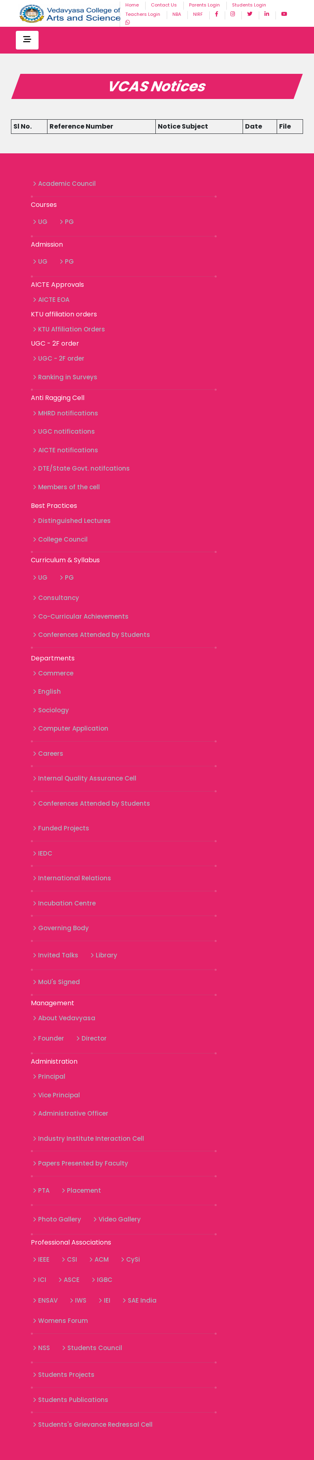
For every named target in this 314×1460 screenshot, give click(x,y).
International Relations (72, 878)
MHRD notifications (65, 413)
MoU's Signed (56, 982)
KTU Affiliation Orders (69, 329)
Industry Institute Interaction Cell (88, 1138)
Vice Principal (56, 1095)
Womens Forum (60, 1320)
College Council (60, 539)
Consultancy (56, 597)
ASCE (69, 1279)
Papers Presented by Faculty (80, 1163)
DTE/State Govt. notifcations (81, 468)
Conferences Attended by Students (91, 634)
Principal (49, 1076)
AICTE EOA (51, 299)
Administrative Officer (70, 1113)
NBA (176, 14)
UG (40, 221)
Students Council (92, 1348)
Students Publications (70, 1399)
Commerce (53, 673)
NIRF (198, 14)
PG (67, 221)
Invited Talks (55, 955)
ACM (99, 1259)
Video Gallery (117, 1219)
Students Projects (64, 1374)
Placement (81, 1190)
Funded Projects (61, 828)
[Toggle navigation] (27, 40)
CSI (69, 1259)
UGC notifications (64, 431)
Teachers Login (142, 14)
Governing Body (61, 928)
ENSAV (45, 1300)
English (47, 691)
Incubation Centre (64, 903)
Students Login (249, 5)
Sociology (51, 710)
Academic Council (64, 183)
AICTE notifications (65, 450)
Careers (48, 753)
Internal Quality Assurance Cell (84, 778)
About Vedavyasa (64, 1018)
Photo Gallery (57, 1219)
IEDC (42, 853)
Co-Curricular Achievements (81, 616)
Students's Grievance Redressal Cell (93, 1424)
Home (132, 5)
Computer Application (70, 728)
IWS (78, 1300)
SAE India (140, 1300)
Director (91, 1038)
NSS (41, 1348)
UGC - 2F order (58, 358)
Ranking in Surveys (65, 377)
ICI (39, 1279)
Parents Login (204, 5)
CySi (130, 1259)
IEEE (41, 1259)
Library (103, 955)
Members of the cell (66, 487)
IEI (104, 1300)
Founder (48, 1038)
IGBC (102, 1279)
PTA (41, 1190)
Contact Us (164, 5)
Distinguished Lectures (72, 520)
